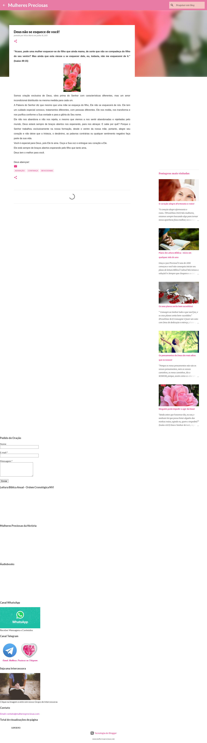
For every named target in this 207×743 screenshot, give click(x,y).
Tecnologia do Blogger (103, 733)
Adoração (20, 171)
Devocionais (47, 171)
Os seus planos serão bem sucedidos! (176, 306)
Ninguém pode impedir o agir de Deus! (177, 409)
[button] (15, 41)
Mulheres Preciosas (28, 5)
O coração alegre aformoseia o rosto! (176, 204)
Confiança (33, 171)
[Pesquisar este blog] (190, 5)
